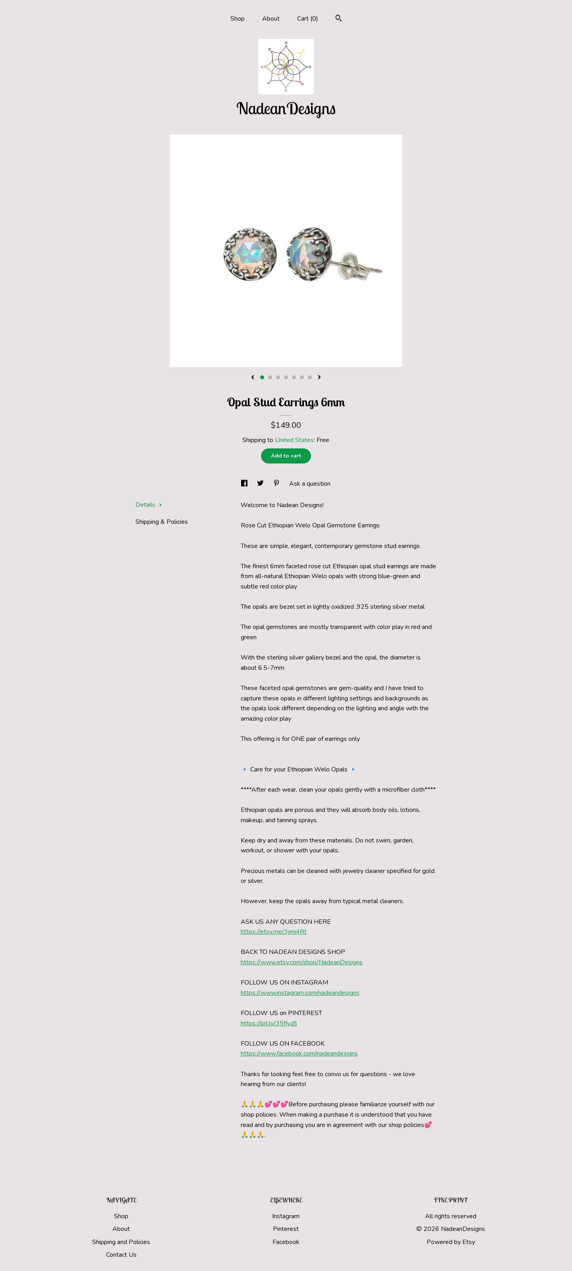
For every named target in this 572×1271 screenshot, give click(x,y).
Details (148, 504)
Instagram (286, 1216)
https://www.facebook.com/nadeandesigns (299, 1053)
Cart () (307, 18)
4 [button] (286, 377)
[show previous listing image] (253, 378)
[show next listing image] (319, 378)
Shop (237, 18)
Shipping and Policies (121, 1242)
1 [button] (262, 377)
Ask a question (309, 483)
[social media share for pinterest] (277, 483)
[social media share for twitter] (261, 483)
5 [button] (294, 377)
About (271, 18)
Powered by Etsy (451, 1242)
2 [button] (270, 377)
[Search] (339, 19)
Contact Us (121, 1254)
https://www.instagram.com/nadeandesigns (300, 992)
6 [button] (302, 377)
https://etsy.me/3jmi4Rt (274, 931)
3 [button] (278, 377)
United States (294, 440)
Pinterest (286, 1229)
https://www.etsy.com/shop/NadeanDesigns (302, 962)
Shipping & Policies (161, 521)
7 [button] (310, 377)
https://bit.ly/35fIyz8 (269, 1023)
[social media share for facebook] (245, 483)
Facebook (286, 1242)
